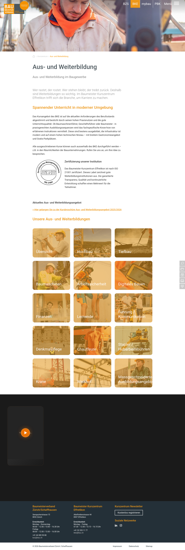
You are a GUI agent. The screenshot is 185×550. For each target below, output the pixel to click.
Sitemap (149, 546)
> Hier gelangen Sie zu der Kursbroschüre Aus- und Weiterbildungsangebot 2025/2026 (77, 209)
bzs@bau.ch (37, 538)
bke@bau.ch (79, 533)
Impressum (117, 546)
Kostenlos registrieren (129, 512)
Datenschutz (134, 546)
